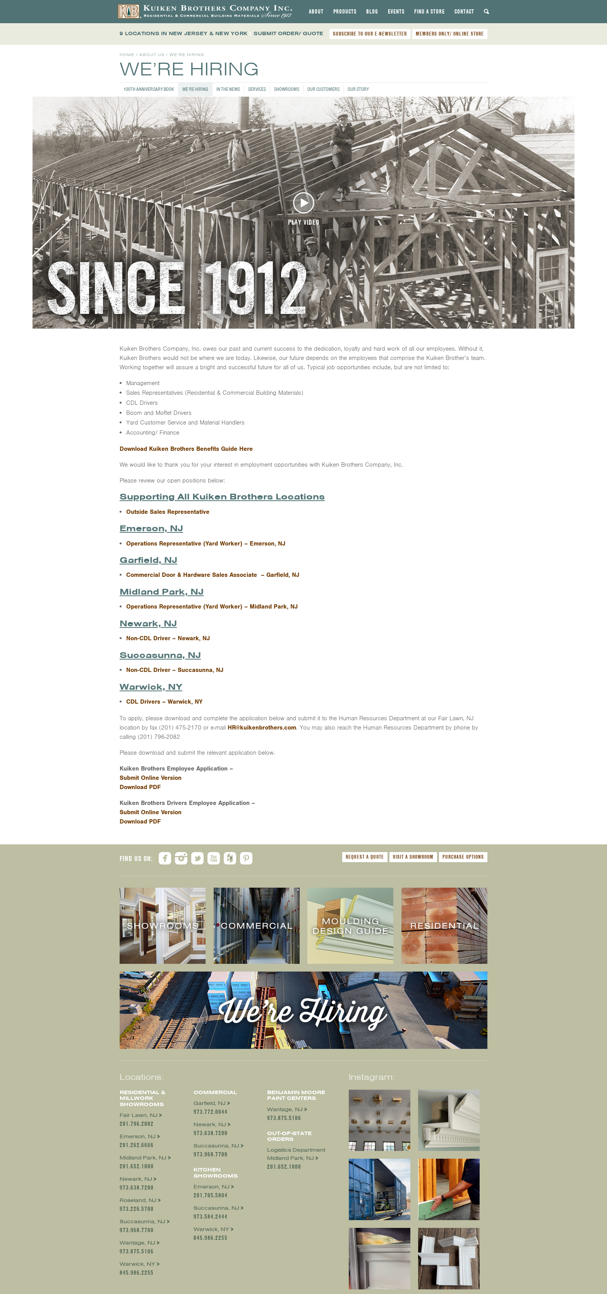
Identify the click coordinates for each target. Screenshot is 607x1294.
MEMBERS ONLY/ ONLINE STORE (450, 33)
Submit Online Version (151, 778)
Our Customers (323, 89)
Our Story (358, 89)
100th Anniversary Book (148, 89)
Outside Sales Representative (168, 512)
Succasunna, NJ (142, 1221)
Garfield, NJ (210, 1103)
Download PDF (140, 787)
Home (127, 54)
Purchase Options (463, 856)
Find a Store (429, 11)
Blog (372, 11)
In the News (228, 89)
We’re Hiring (195, 89)
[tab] (316, 11)
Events (396, 11)
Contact (464, 11)
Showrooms (286, 89)
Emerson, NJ (138, 1136)
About (316, 11)
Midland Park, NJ (143, 1157)
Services (257, 89)
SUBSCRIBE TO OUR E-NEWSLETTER (370, 33)
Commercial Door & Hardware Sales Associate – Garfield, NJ (212, 575)
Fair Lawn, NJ (139, 1115)
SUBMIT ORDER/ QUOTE (288, 33)
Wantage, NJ (137, 1242)
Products (345, 11)
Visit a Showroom (413, 856)
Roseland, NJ (138, 1200)
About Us (152, 54)
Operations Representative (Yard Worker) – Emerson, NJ (205, 543)
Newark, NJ (136, 1179)
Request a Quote (365, 856)
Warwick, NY (137, 1264)
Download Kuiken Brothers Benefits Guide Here (186, 449)
